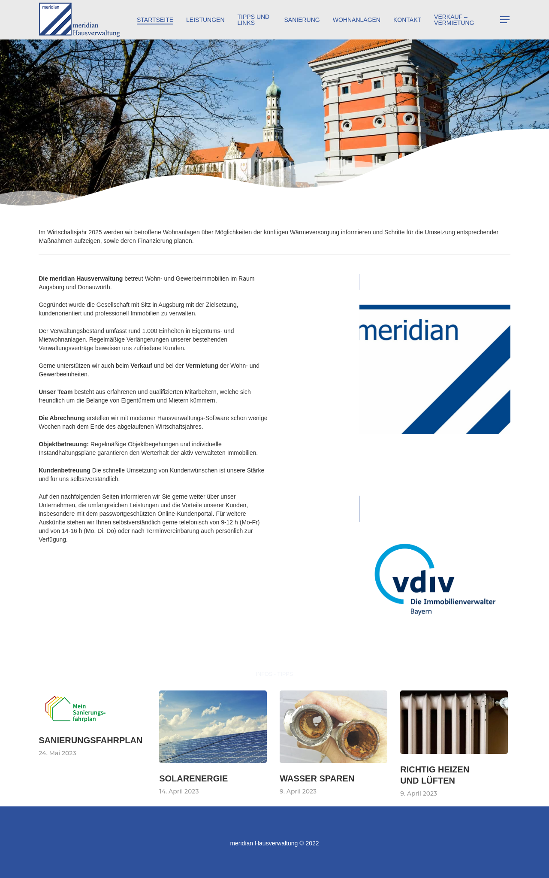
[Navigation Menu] (505, 19)
